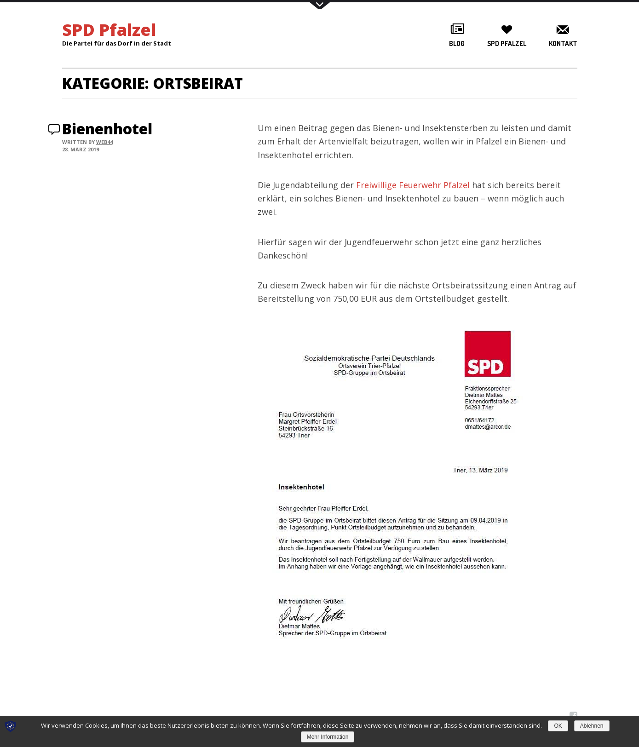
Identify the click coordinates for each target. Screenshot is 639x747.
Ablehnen (592, 726)
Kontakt (563, 43)
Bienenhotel (107, 128)
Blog (457, 43)
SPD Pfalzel (506, 43)
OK (558, 726)
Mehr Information (328, 737)
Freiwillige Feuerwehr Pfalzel (413, 184)
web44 (104, 141)
